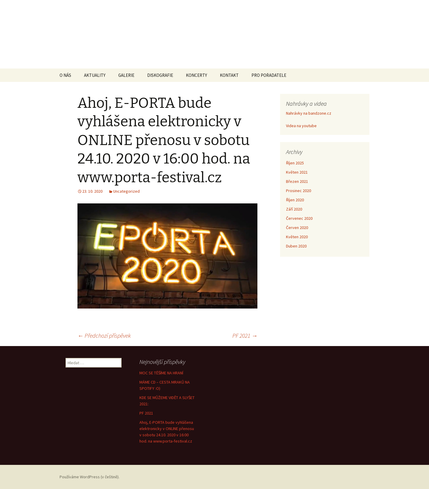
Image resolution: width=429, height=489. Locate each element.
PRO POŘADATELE (268, 75)
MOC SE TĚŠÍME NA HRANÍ (161, 373)
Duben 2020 (296, 246)
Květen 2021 (297, 172)
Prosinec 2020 (298, 190)
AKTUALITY (94, 75)
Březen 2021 (297, 181)
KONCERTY (196, 75)
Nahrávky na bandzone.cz (308, 113)
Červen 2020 (297, 227)
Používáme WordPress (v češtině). (89, 476)
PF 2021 (244, 335)
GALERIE (126, 75)
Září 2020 (294, 209)
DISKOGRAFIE (160, 75)
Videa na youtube (301, 125)
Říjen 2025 (295, 163)
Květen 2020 (297, 236)
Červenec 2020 (299, 218)
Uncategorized (126, 191)
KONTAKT (229, 75)
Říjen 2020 (295, 200)
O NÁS (65, 75)
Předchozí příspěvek (104, 335)
